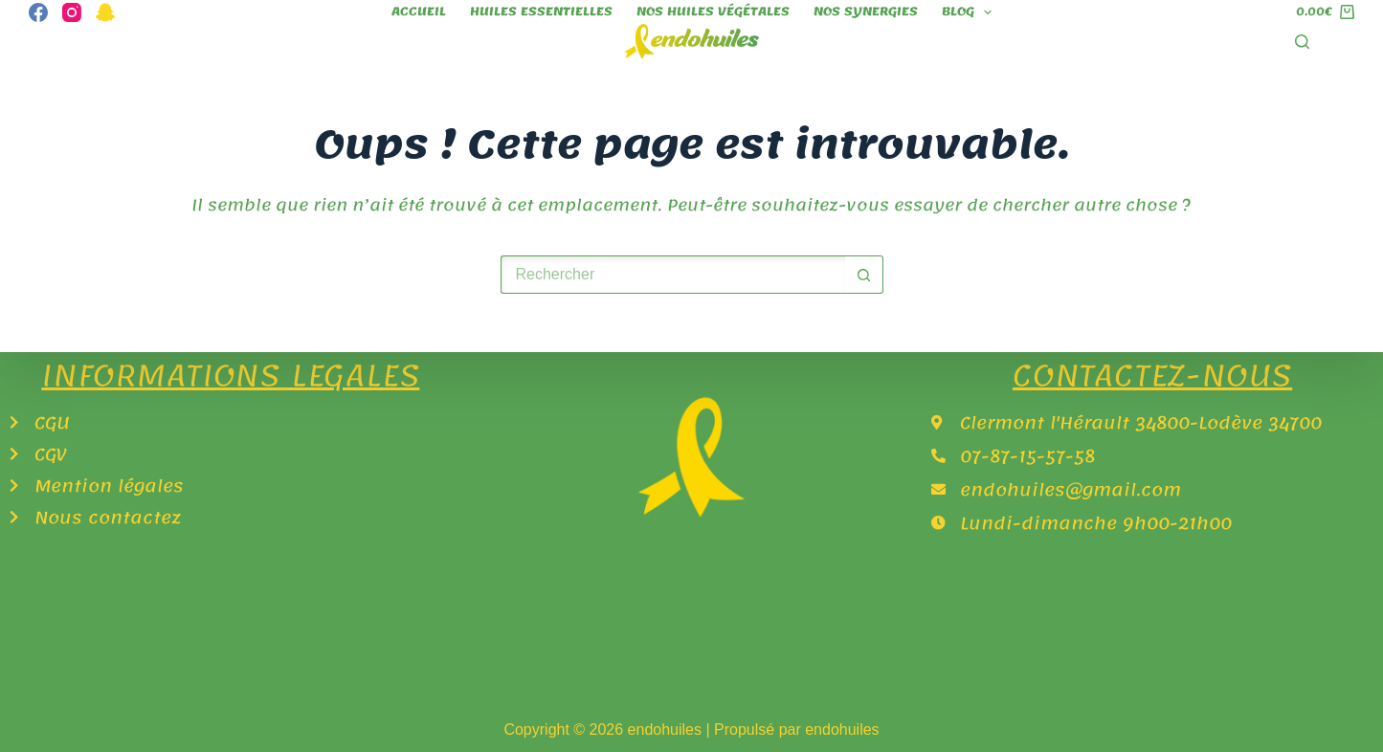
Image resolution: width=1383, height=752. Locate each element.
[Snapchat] (105, 12)
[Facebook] (38, 12)
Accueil (418, 11)
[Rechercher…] (673, 274)
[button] (511, 677)
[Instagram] (71, 12)
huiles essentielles (541, 11)
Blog (970, 12)
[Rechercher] (1302, 41)
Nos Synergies (866, 11)
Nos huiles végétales (713, 11)
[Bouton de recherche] (864, 274)
